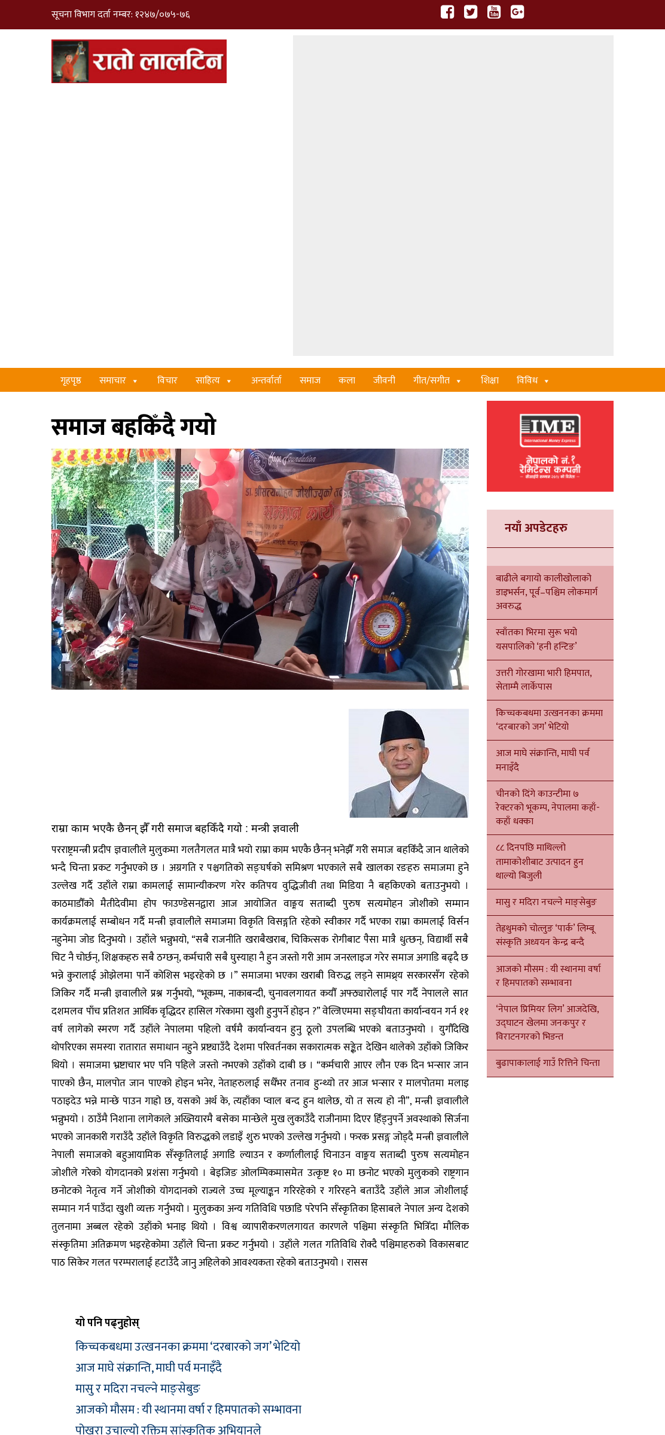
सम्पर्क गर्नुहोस (75, 1418)
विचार (167, 102)
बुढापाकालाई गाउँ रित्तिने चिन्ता (548, 784)
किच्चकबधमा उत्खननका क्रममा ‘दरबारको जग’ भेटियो (187, 1068)
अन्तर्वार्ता (266, 102)
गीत (251, 1264)
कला (346, 102)
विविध (534, 102)
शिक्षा (490, 102)
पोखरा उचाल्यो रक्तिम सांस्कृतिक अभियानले (168, 1151)
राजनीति (388, 1292)
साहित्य (214, 102)
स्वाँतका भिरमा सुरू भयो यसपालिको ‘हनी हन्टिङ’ (536, 361)
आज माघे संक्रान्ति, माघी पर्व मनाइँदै (148, 1088)
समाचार (119, 102)
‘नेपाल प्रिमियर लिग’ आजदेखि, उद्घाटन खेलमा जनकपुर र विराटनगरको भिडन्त (547, 744)
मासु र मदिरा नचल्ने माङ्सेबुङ (137, 1109)
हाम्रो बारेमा (108, 1398)
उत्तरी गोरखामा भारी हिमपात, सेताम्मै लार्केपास (543, 401)
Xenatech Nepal (519, 1398)
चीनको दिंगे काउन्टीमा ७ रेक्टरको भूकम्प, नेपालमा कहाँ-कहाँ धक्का (548, 529)
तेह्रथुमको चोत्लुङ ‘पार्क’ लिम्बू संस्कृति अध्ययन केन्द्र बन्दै (545, 657)
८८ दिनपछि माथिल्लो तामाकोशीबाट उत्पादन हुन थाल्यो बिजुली (540, 583)
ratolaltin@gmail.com (122, 1307)
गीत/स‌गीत (438, 102)
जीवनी (384, 102)
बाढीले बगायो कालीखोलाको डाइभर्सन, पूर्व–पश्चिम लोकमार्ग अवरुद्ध (546, 314)
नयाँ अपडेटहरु (536, 249)
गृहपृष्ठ (70, 102)
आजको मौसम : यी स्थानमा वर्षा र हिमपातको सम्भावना (188, 1130)
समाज (310, 102)
